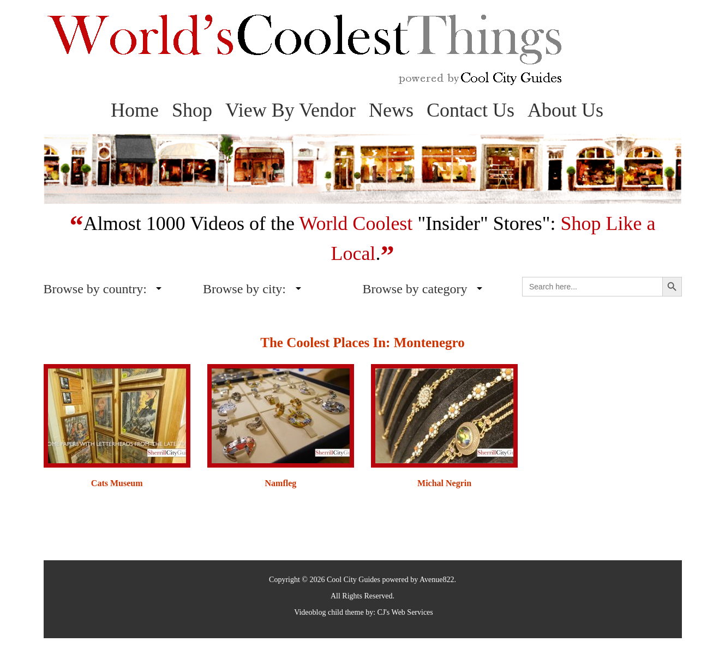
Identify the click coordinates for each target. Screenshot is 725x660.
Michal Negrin (444, 483)
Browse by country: (95, 289)
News (391, 110)
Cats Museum (117, 483)
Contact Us (470, 110)
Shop (192, 110)
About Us (565, 110)
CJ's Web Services (405, 612)
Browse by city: (244, 289)
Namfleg (281, 483)
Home (135, 110)
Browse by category (415, 289)
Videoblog (310, 612)
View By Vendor (290, 110)
